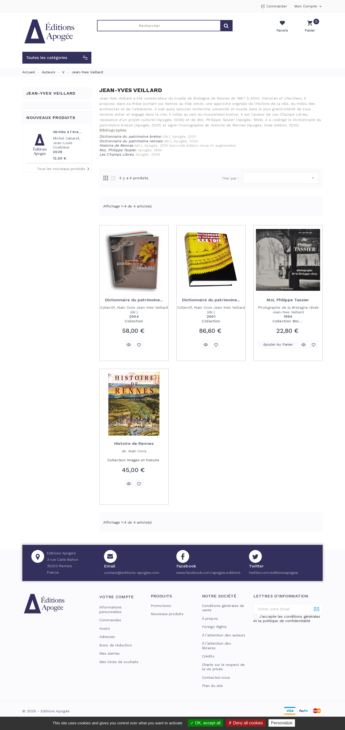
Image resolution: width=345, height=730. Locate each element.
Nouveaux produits (167, 614)
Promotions (161, 606)
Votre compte (116, 596)
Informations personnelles (110, 609)
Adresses (107, 637)
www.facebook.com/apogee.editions (208, 573)
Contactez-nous (216, 677)
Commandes (110, 620)
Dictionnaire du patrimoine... (134, 299)
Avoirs (104, 628)
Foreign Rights (214, 627)
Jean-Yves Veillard (50, 93)
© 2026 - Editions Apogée (46, 711)
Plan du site (212, 686)
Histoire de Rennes (134, 443)
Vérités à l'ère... (67, 132)
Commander (276, 6)
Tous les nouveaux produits (64, 169)
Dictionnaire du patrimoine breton (130, 136)
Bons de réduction (115, 645)
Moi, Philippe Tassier (288, 299)
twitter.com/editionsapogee (273, 573)
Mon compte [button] (308, 6)
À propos (210, 618)
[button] (56, 58)
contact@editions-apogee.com (131, 573)
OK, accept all (205, 723)
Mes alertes (109, 653)
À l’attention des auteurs (223, 635)
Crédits (208, 656)
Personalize (282, 723)
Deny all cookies (245, 723)
